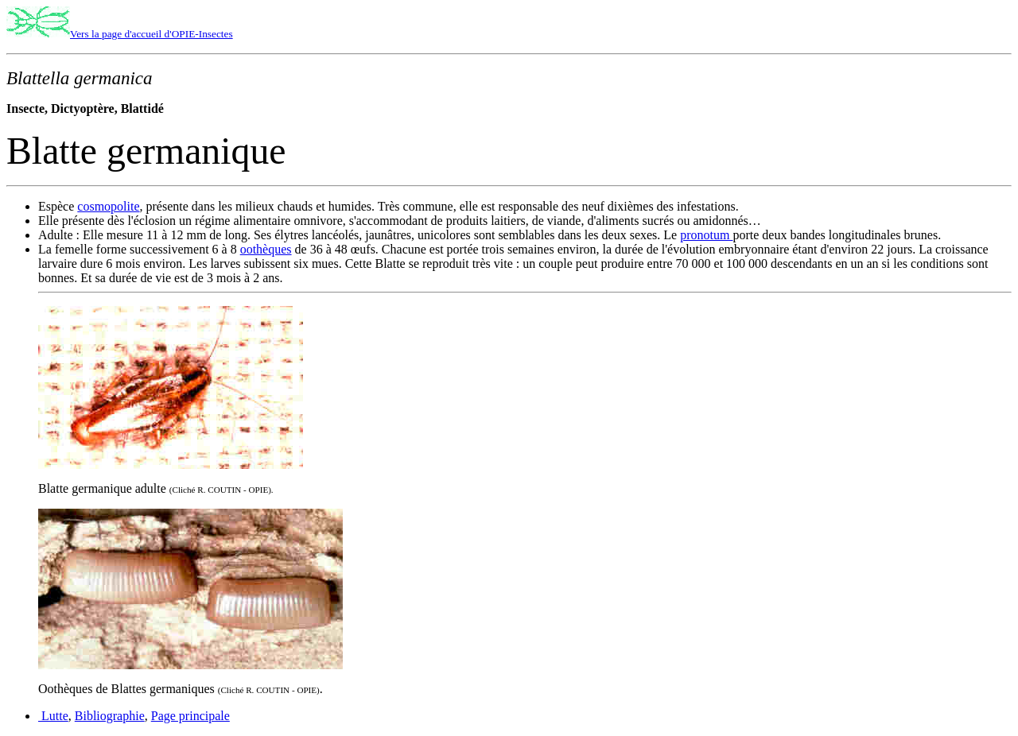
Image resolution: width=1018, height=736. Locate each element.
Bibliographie (110, 715)
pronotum (706, 235)
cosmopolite (108, 206)
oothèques (266, 249)
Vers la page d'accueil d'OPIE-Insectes (151, 34)
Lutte (53, 715)
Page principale (190, 715)
